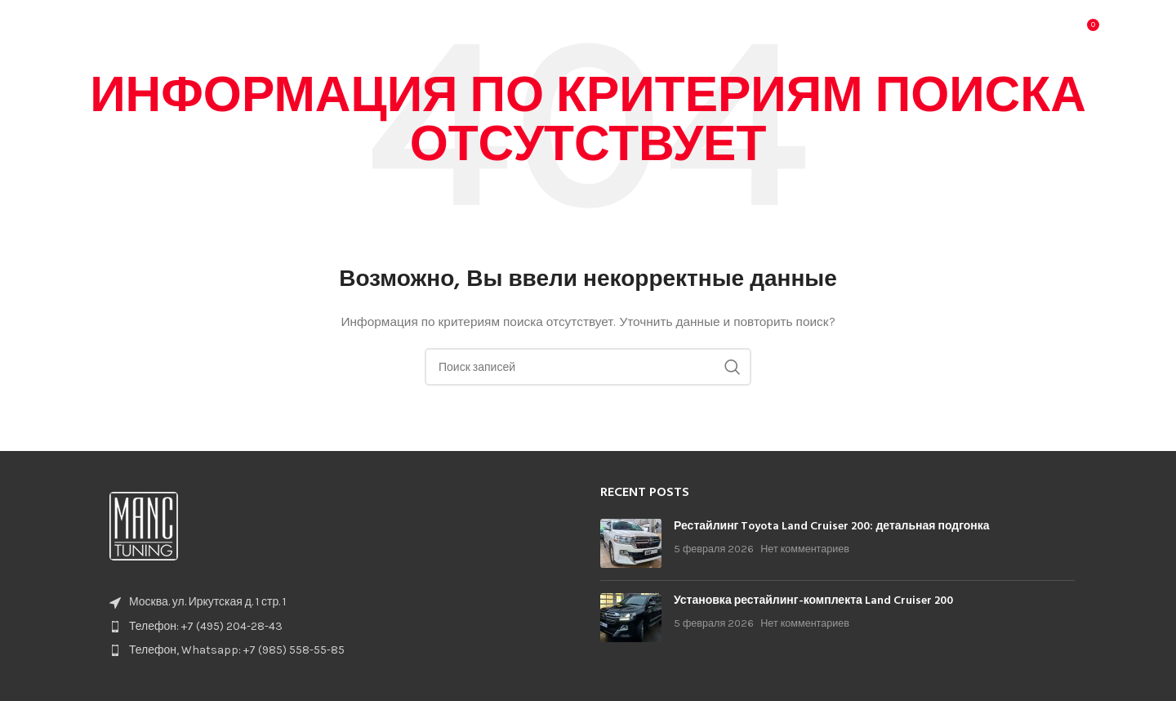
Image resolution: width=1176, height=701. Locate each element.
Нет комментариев (804, 548)
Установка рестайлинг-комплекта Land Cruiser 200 (813, 601)
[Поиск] (1051, 36)
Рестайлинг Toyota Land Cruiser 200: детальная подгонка (832, 526)
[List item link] (338, 627)
